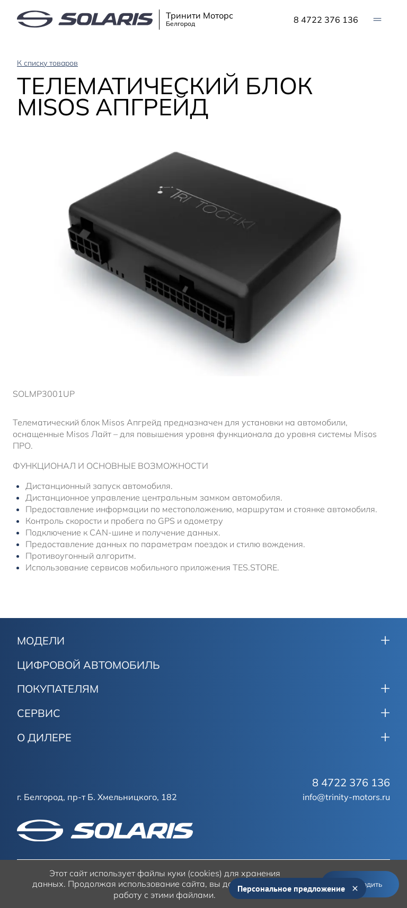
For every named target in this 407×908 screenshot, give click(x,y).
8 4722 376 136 (326, 19)
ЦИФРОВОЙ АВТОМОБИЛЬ (88, 665)
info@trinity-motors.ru (346, 797)
